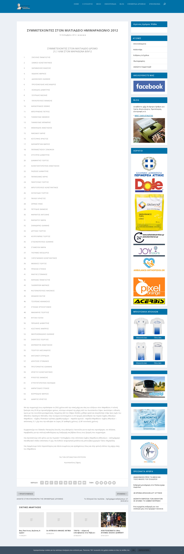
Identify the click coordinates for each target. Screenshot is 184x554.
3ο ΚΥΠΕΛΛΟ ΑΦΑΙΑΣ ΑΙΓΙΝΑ (58, 531)
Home (76, 9)
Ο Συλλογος (87, 9)
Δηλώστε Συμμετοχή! (142, 73)
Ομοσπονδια (110, 9)
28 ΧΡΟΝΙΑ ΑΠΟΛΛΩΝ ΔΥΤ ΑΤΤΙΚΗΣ (147, 499)
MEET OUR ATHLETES (144, 122)
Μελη (98, 9)
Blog (122, 9)
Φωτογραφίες (139, 68)
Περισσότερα (144, 550)
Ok (133, 550)
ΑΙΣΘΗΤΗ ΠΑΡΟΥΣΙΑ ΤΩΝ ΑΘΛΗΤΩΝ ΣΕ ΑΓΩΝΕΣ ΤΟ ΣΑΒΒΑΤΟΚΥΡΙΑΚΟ (148, 506)
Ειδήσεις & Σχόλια (141, 62)
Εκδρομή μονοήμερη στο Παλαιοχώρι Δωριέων (149, 492)
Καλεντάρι (137, 56)
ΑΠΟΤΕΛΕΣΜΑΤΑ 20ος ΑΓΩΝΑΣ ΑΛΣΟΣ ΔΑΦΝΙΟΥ (112, 532)
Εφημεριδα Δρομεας (137, 9)
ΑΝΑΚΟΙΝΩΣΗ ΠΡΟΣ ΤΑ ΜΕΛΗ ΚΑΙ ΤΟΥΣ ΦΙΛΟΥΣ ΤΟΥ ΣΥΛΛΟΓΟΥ (146, 485)
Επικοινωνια (154, 9)
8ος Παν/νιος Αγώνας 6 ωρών (29, 532)
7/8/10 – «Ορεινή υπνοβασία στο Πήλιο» (84, 532)
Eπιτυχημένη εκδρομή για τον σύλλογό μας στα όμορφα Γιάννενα (148, 514)
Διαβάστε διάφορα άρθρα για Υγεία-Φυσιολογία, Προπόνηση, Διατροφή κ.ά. (148, 115)
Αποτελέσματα (139, 50)
